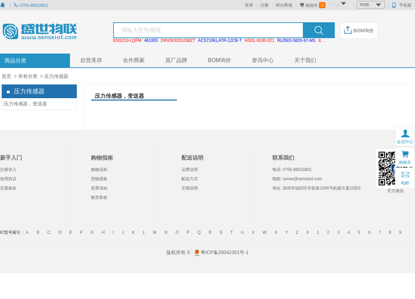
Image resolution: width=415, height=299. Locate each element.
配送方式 (189, 178)
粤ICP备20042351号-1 (225, 252)
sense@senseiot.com (302, 178)
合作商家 (134, 60)
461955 (151, 40)
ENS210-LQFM (127, 40)
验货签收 (99, 197)
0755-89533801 (30, 5)
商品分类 (15, 61)
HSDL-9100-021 (259, 40)
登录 (249, 5)
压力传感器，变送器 (25, 103)
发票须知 (99, 188)
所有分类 (27, 76)
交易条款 (8, 188)
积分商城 (284, 5)
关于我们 (305, 60)
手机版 (402, 5)
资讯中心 (263, 60)
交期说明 (189, 188)
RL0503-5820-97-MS (296, 40)
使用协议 (8, 178)
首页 (6, 76)
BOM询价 (359, 30)
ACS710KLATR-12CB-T (220, 40)
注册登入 (8, 169)
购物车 (312, 5)
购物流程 (99, 169)
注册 (264, 5)
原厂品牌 (176, 60)
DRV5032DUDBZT (178, 40)
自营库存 (91, 60)
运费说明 (189, 169)
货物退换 (99, 178)
